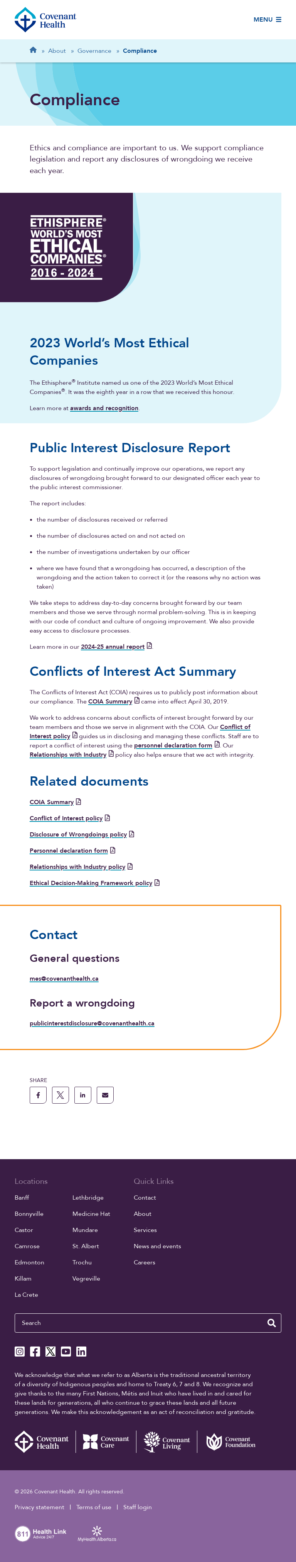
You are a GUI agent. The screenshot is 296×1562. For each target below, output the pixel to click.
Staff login (137, 1507)
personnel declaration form (177, 745)
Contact (145, 1197)
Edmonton (29, 1262)
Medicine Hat (91, 1214)
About (142, 1214)
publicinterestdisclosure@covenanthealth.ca (92, 1023)
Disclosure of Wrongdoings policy (82, 834)
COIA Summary (114, 701)
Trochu (82, 1262)
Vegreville (86, 1278)
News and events (157, 1246)
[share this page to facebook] (38, 1095)
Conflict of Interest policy (70, 818)
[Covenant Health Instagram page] (20, 1352)
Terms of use (93, 1507)
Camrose (27, 1246)
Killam (23, 1278)
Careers (144, 1262)
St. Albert (85, 1246)
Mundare (85, 1230)
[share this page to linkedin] (82, 1095)
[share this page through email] (105, 1095)
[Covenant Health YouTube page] (66, 1352)
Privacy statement (39, 1507)
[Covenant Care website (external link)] (106, 1442)
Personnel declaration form (72, 851)
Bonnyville (29, 1214)
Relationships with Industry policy (81, 867)
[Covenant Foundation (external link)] (227, 1442)
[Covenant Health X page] (50, 1352)
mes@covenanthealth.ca (64, 979)
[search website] (271, 1323)
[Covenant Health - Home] (45, 1442)
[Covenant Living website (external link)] (166, 1442)
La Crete (26, 1295)
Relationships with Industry (72, 755)
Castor (24, 1230)
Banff (22, 1197)
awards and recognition (104, 408)
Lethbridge (88, 1197)
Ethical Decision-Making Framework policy (95, 883)
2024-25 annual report (116, 647)
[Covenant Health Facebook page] (35, 1352)
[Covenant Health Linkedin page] (81, 1352)
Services (145, 1230)
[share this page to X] (60, 1095)
